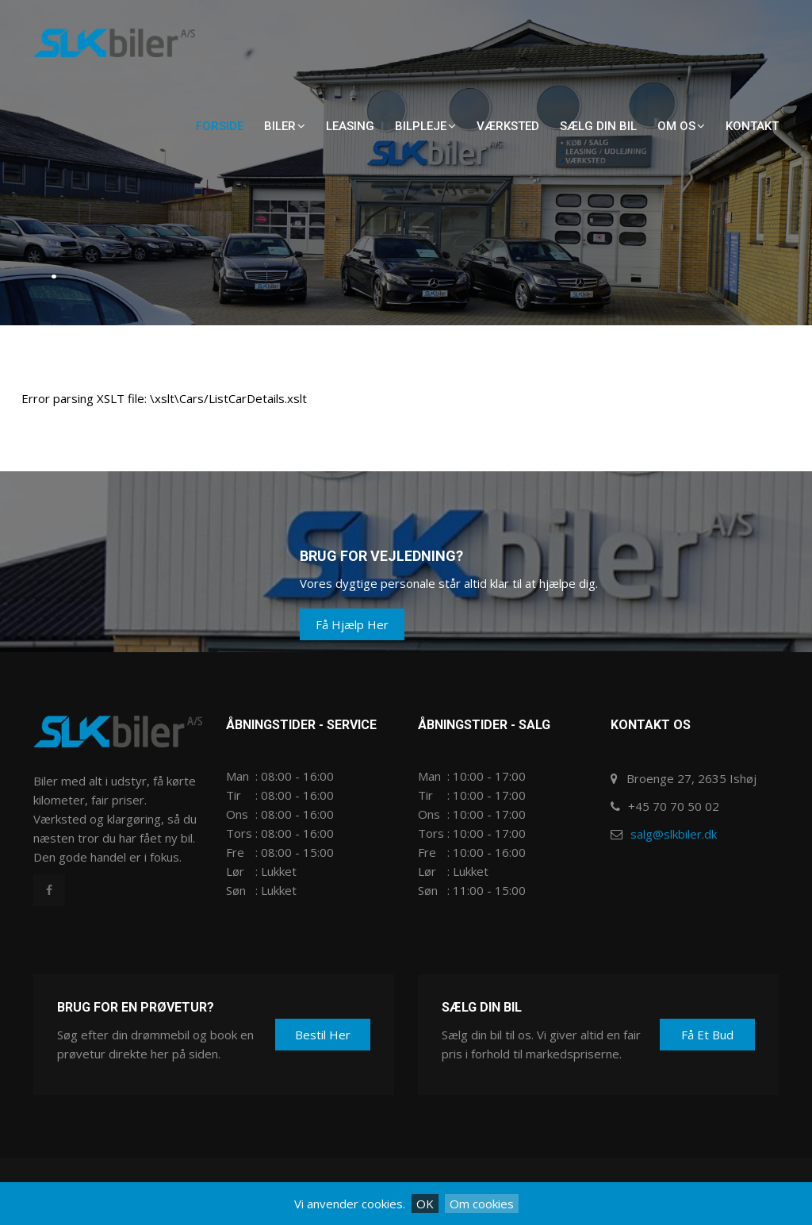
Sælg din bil (598, 126)
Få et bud (707, 1035)
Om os (681, 126)
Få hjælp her (352, 624)
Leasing (350, 126)
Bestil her (322, 1035)
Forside (219, 126)
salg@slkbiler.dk (673, 834)
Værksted (508, 126)
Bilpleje (425, 126)
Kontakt (752, 126)
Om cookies (482, 1204)
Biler (284, 126)
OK (425, 1204)
